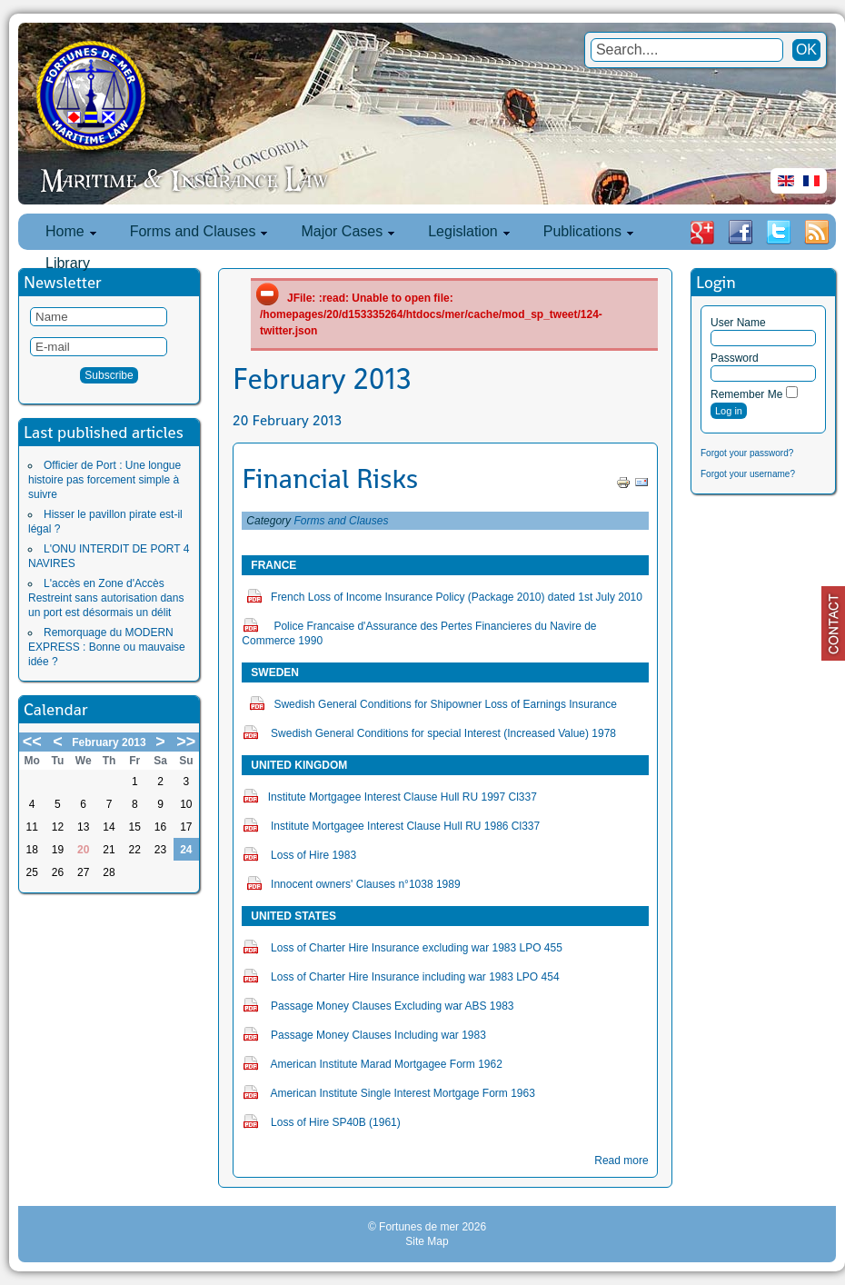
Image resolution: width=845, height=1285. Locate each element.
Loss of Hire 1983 (313, 855)
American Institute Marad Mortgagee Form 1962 (386, 1064)
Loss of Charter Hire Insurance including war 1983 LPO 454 (415, 977)
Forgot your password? (747, 453)
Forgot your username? (748, 474)
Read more (621, 1160)
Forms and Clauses (340, 520)
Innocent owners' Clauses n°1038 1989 (366, 884)
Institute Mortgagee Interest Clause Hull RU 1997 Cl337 (402, 797)
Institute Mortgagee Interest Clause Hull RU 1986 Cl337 (404, 826)
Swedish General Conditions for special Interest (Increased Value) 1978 (443, 733)
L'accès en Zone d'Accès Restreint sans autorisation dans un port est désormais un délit (106, 598)
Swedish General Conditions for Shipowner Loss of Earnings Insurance (445, 704)
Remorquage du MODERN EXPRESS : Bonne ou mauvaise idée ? (106, 647)
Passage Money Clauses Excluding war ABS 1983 (392, 1006)
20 (83, 849)
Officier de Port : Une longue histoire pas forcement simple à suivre (104, 480)
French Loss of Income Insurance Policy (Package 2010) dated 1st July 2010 (456, 597)
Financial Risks (330, 479)
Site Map (426, 1241)
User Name (738, 322)
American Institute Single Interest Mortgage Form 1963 (402, 1093)
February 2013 (108, 742)
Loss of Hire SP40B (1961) (336, 1122)
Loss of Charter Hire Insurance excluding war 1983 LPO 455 (416, 947)
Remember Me (746, 394)
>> (185, 741)
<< (32, 741)
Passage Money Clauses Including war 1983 (378, 1035)
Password (735, 358)
